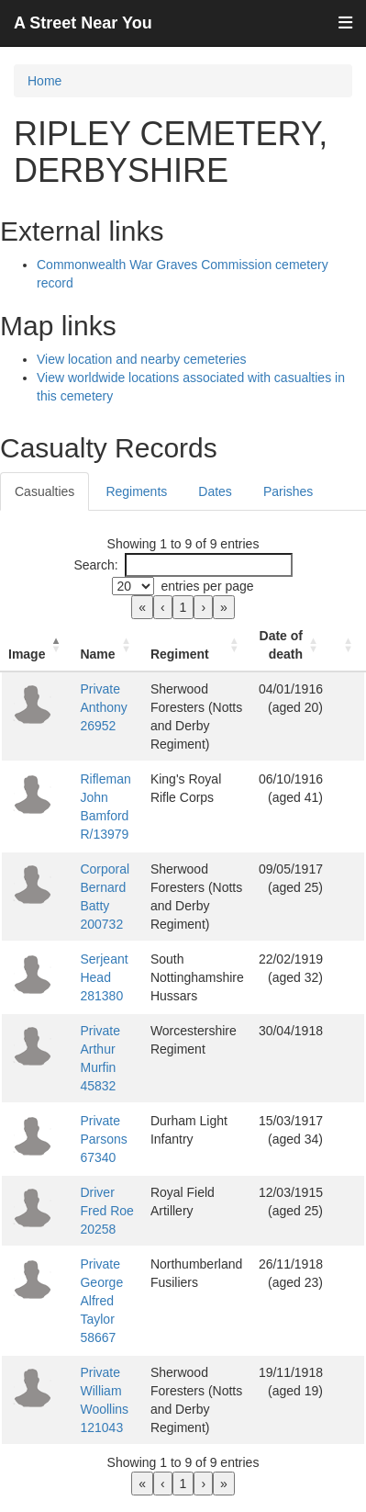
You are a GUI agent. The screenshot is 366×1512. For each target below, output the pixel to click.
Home (44, 80)
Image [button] (26, 654)
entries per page (207, 586)
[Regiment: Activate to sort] (197, 645)
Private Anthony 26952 (103, 707)
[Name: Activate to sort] (107, 645)
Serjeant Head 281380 (104, 977)
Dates (215, 491)
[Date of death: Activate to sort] (290, 645)
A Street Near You (83, 23)
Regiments (136, 491)
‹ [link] (163, 607)
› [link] (203, 607)
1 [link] (183, 607)
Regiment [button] (179, 654)
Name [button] (97, 654)
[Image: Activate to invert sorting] (36, 645)
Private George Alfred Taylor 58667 (101, 1301)
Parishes (288, 491)
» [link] (223, 607)
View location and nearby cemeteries (142, 359)
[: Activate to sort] (347, 645)
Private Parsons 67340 (103, 1139)
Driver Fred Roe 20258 (106, 1210)
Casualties (44, 491)
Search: (95, 565)
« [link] (142, 607)
